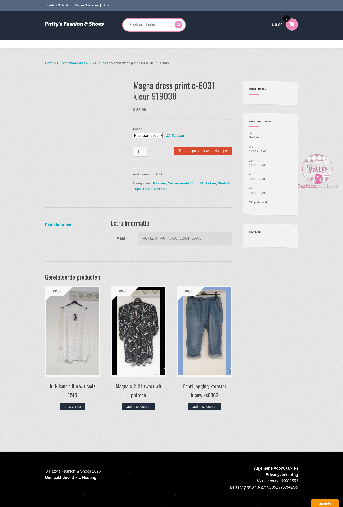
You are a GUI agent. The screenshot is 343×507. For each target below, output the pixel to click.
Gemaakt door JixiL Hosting (70, 477)
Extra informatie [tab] (60, 225)
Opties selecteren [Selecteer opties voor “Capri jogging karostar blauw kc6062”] (204, 406)
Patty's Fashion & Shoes (74, 24)
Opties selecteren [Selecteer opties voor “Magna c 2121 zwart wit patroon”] (138, 406)
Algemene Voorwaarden (276, 468)
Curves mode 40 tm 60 (109, 44)
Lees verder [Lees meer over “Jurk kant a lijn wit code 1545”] (72, 406)
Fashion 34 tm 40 (58, 5)
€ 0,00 (281, 22)
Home (52, 44)
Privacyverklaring (282, 475)
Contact (277, 44)
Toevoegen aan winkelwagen (203, 151)
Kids (106, 5)
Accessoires (191, 44)
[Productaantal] (140, 152)
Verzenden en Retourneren (249, 44)
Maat (137, 129)
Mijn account (217, 44)
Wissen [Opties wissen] (178, 135)
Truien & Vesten (155, 189)
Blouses (101, 63)
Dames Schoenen (86, 5)
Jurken (210, 183)
